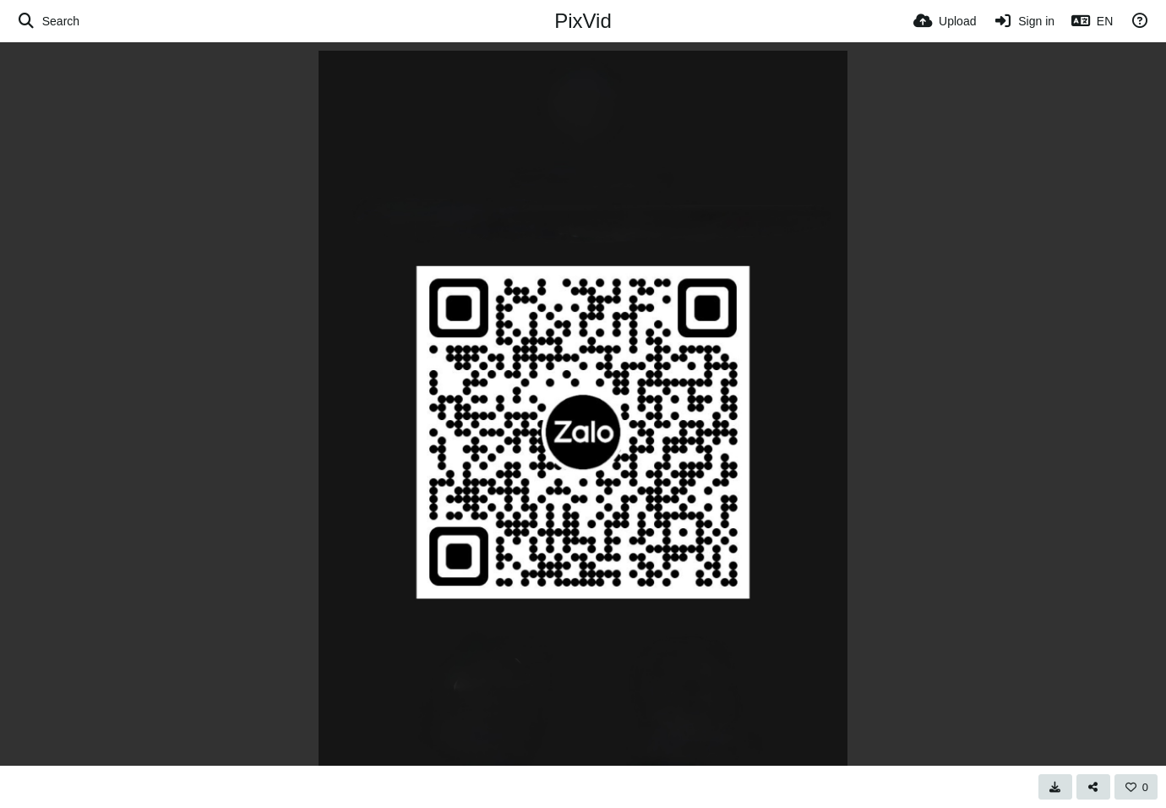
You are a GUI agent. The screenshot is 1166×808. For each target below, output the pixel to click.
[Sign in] (1023, 21)
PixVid (583, 20)
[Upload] (944, 21)
